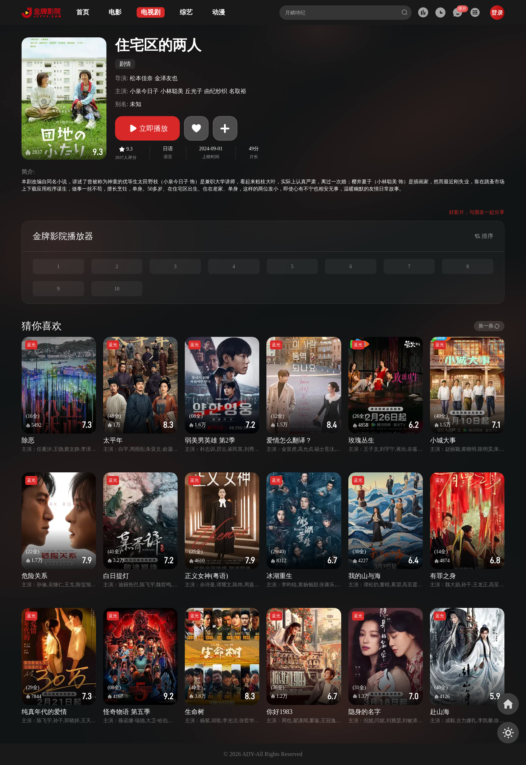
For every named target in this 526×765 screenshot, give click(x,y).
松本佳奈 (141, 78)
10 (116, 289)
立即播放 (147, 128)
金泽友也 (166, 78)
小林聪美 (171, 91)
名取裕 (237, 91)
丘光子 (193, 91)
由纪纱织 (215, 91)
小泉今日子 (144, 91)
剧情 (125, 64)
